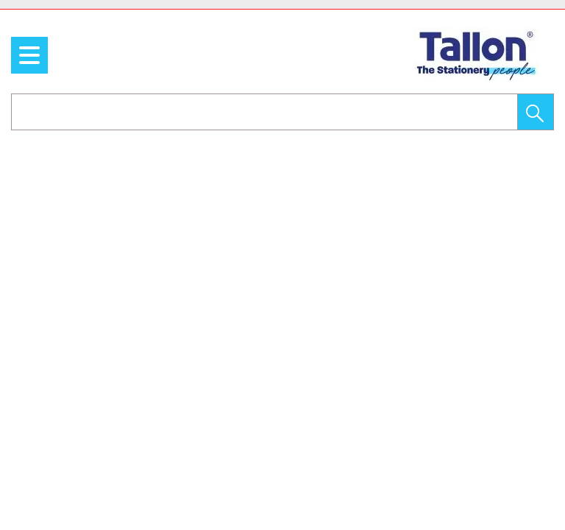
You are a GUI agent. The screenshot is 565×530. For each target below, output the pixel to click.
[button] (535, 111)
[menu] (29, 55)
